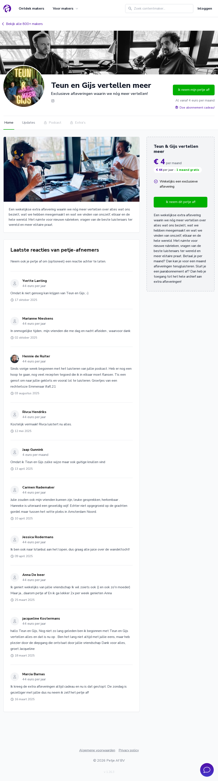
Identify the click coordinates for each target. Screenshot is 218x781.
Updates (28, 122)
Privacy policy (129, 750)
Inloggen (205, 8)
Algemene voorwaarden (97, 750)
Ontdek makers (31, 8)
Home (8, 122)
